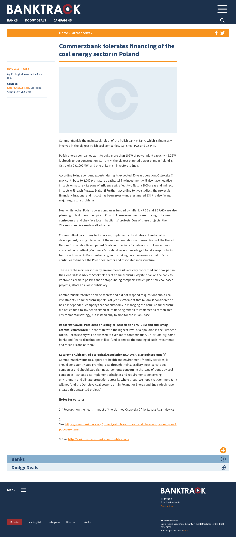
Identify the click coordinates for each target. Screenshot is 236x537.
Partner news (80, 33)
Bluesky (70, 522)
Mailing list (35, 522)
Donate (14, 522)
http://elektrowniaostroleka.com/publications (98, 439)
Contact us (167, 506)
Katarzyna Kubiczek (18, 87)
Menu (17, 490)
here (185, 530)
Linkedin (86, 522)
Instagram (54, 522)
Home (63, 33)
